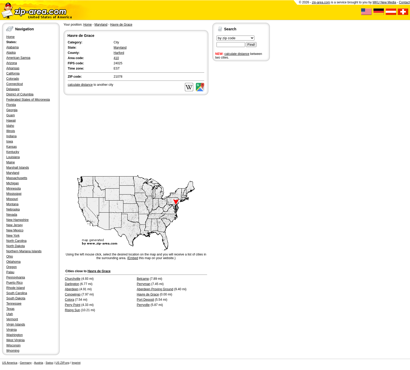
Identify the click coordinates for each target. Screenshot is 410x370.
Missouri (12, 199)
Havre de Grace (121, 24)
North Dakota (15, 246)
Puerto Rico (14, 282)
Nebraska (13, 209)
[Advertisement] (233, 143)
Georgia (12, 110)
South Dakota (15, 298)
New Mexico (14, 230)
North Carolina (16, 241)
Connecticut (14, 84)
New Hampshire (17, 220)
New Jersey (14, 225)
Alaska (11, 52)
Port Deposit (145, 299)
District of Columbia (19, 94)
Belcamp (143, 279)
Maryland (12, 173)
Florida (11, 105)
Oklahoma (13, 262)
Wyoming (12, 350)
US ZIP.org (62, 362)
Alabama (12, 47)
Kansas (11, 147)
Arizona (11, 63)
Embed (133, 258)
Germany (26, 362)
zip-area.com (321, 2)
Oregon (11, 267)
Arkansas (12, 68)
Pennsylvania (15, 277)
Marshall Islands (17, 167)
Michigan (12, 183)
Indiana (11, 136)
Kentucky (12, 152)
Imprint (76, 362)
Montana (12, 204)
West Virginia (15, 340)
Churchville (72, 279)
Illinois (10, 131)
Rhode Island (15, 288)
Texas (10, 309)
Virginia (11, 330)
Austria (38, 362)
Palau (10, 272)
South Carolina (16, 293)
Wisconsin (13, 345)
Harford (119, 53)
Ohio (9, 256)
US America (9, 362)
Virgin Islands (15, 324)
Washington (14, 335)
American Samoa (18, 58)
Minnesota (13, 188)
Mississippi (13, 194)
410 (116, 58)
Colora (69, 299)
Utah (9, 314)
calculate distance (236, 54)
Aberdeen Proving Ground (155, 289)
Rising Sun (72, 310)
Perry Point (72, 305)
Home (10, 37)
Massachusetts (16, 178)
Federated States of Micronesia (28, 99)
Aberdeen (71, 289)
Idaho (10, 126)
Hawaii (11, 120)
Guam (10, 115)
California (13, 73)
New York (13, 235)
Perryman (143, 284)
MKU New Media (384, 2)
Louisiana (13, 157)
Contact (404, 2)
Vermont (12, 319)
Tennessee (13, 303)
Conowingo (73, 294)
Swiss (49, 362)
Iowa (9, 141)
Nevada (11, 215)
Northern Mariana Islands (24, 251)
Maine (10, 162)
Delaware (13, 89)
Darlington (72, 284)
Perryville (143, 305)
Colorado (12, 79)
